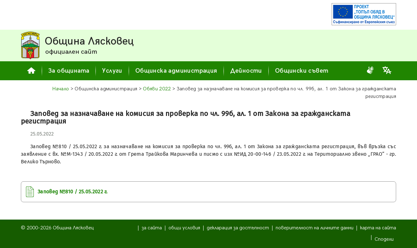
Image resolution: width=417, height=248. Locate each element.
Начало (60, 89)
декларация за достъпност (238, 228)
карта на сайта (378, 228)
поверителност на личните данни (314, 228)
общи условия (184, 228)
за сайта (152, 228)
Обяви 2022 (157, 89)
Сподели (384, 239)
